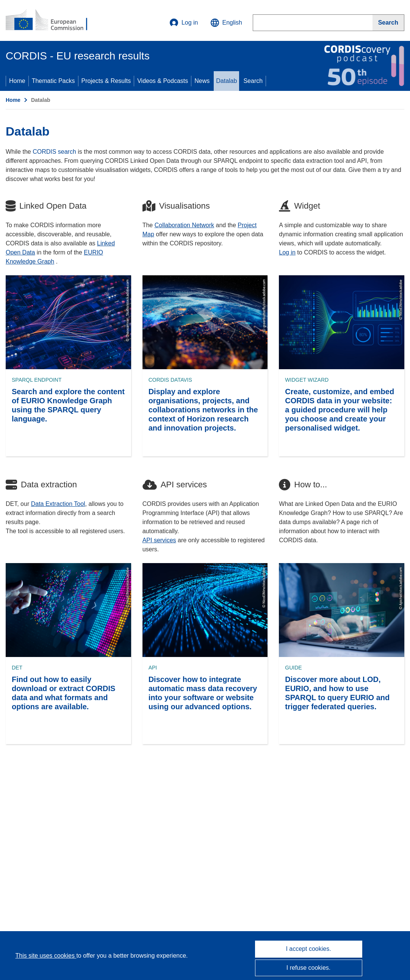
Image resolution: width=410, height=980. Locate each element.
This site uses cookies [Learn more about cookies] (45, 955)
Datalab (226, 81)
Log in (183, 22)
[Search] (388, 22)
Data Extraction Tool (58, 504)
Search (253, 81)
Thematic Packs (53, 81)
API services (159, 540)
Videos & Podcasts (162, 81)
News (202, 81)
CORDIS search (54, 151)
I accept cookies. (308, 949)
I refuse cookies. (308, 967)
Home (17, 81)
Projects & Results (106, 81)
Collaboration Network (184, 225)
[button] (226, 23)
